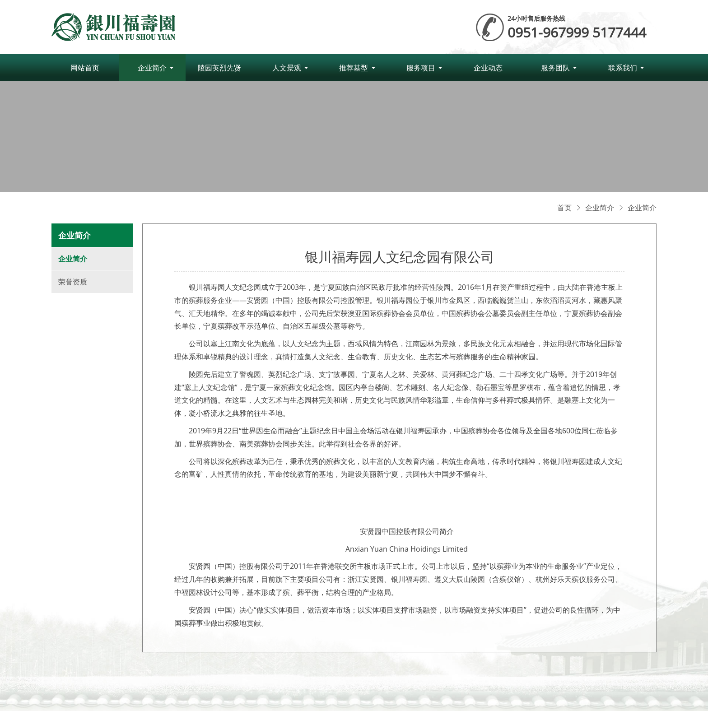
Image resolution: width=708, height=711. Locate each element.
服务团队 (555, 68)
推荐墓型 (353, 68)
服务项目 (420, 68)
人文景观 (286, 68)
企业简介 (152, 68)
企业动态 (488, 68)
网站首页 (84, 68)
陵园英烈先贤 (219, 68)
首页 (564, 208)
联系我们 (622, 68)
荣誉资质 (72, 282)
